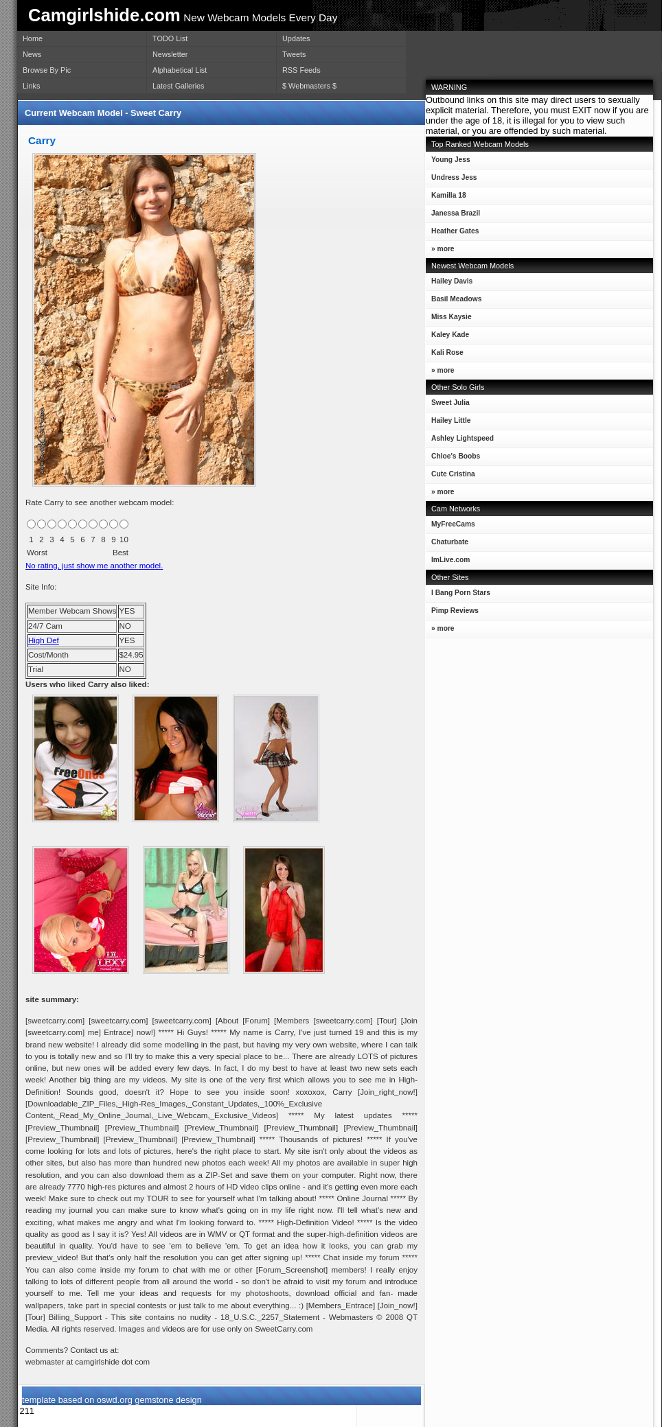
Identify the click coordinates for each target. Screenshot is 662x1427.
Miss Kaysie (449, 319)
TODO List (169, 38)
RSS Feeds (301, 70)
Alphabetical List (179, 70)
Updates (296, 38)
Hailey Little (448, 423)
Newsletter (169, 54)
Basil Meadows (453, 301)
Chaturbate (449, 542)
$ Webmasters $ (309, 86)
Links (31, 86)
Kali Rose (445, 355)
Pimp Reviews (455, 610)
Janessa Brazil (453, 215)
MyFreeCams (453, 524)
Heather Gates (452, 233)
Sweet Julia (448, 405)
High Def (43, 640)
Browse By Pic (47, 70)
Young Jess (448, 162)
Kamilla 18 (446, 198)
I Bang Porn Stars (460, 592)
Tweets (294, 54)
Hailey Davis (449, 283)
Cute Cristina (450, 476)
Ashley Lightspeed (460, 441)
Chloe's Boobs (453, 458)
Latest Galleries (178, 86)
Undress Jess (451, 180)
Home (33, 38)
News (32, 54)
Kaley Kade (447, 337)
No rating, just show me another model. (94, 565)
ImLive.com (450, 560)
